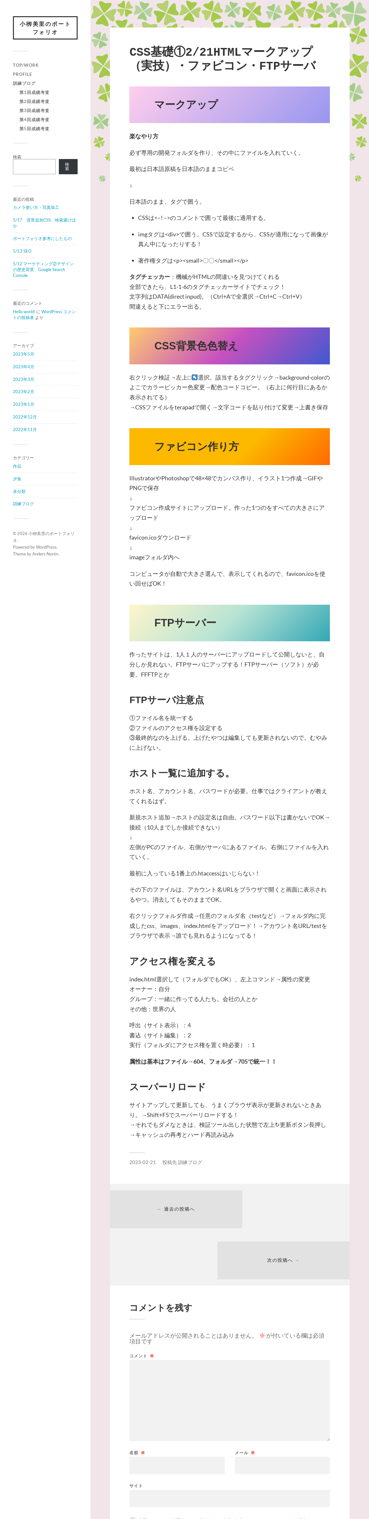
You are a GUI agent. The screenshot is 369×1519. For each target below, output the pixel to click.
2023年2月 (23, 392)
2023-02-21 (142, 1162)
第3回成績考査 (34, 111)
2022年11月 (25, 430)
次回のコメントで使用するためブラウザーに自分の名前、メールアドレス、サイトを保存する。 (228, 1471)
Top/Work (26, 66)
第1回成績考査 (34, 93)
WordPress (46, 548)
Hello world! (24, 312)
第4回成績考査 (34, 120)
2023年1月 (23, 405)
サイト (136, 1436)
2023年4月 (23, 367)
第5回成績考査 (34, 129)
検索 (17, 157)
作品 (17, 466)
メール (245, 1404)
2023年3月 (23, 380)
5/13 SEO (22, 251)
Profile (22, 75)
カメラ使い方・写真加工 (36, 208)
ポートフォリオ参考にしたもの (42, 239)
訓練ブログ (24, 84)
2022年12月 (25, 417)
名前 (137, 1404)
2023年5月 (23, 354)
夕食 (17, 479)
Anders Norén (45, 554)
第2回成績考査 (34, 102)
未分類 (19, 492)
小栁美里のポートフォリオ (45, 28)
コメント (141, 1307)
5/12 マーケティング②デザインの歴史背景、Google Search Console (43, 270)
